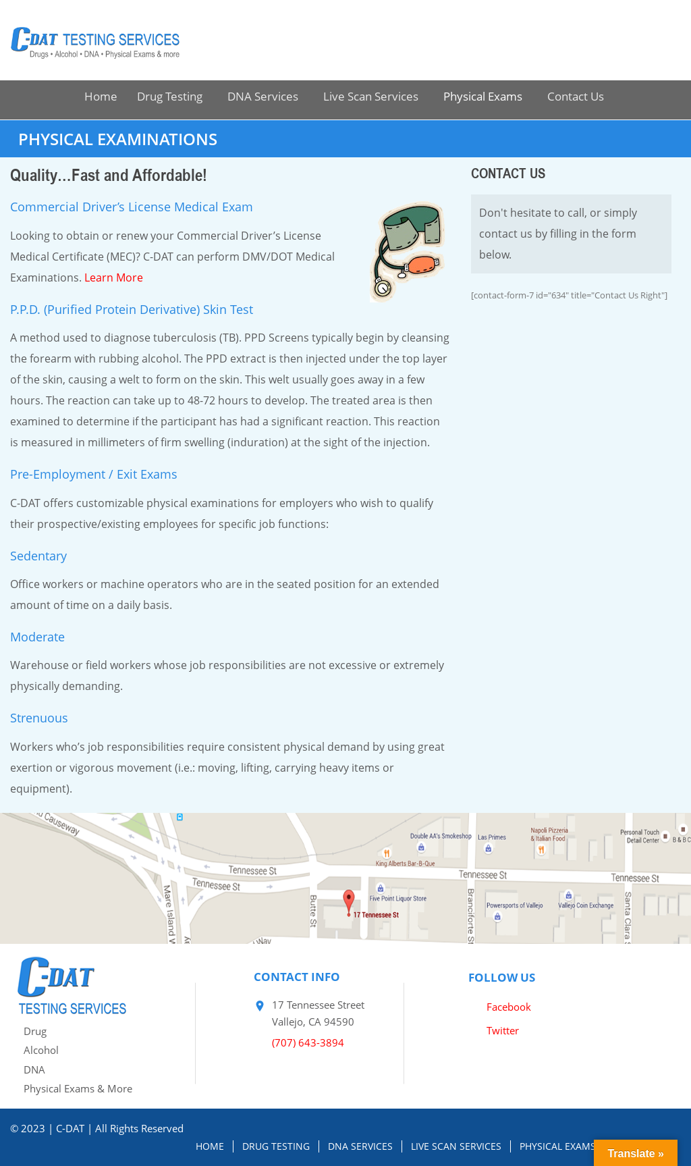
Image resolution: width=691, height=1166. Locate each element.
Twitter (503, 1030)
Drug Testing (169, 96)
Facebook (509, 1006)
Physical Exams (482, 96)
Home (100, 96)
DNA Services (262, 96)
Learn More (113, 277)
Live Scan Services (370, 96)
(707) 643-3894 (308, 1042)
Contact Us (575, 96)
